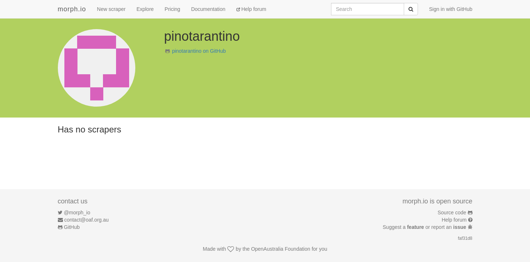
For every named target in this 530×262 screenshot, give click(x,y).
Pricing (172, 9)
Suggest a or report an (425, 227)
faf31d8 (465, 238)
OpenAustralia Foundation (280, 249)
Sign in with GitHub (450, 9)
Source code (452, 212)
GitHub (72, 227)
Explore (145, 9)
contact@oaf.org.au (86, 220)
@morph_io (77, 212)
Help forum (251, 9)
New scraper (111, 9)
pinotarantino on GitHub (199, 51)
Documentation (208, 9)
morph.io (72, 9)
